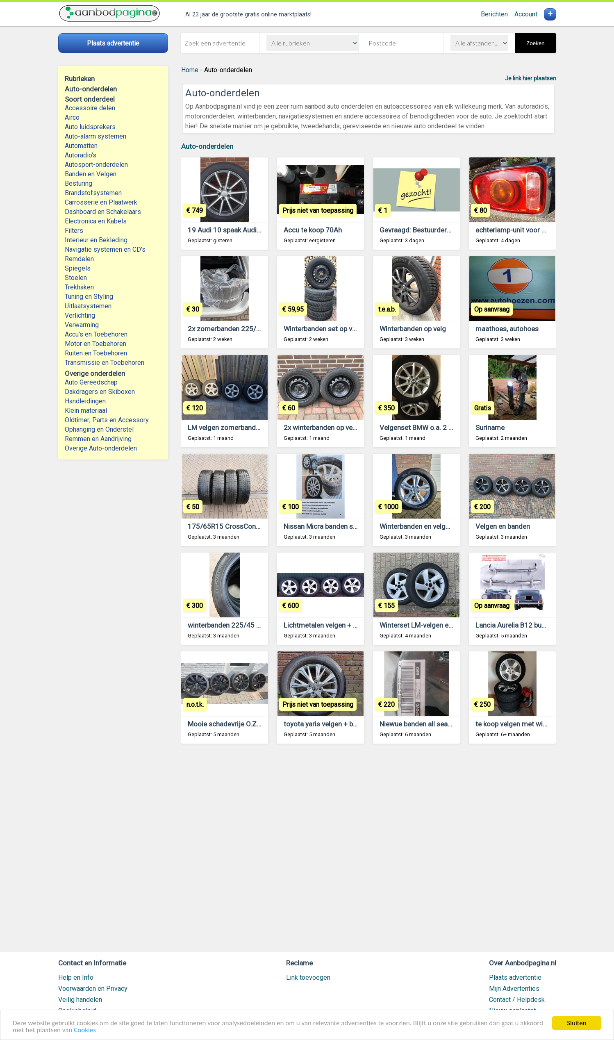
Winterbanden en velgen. (417, 526)
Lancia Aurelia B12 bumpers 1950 (527, 625)
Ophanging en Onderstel (99, 429)
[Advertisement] (368, 851)
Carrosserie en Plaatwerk (101, 202)
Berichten (494, 14)
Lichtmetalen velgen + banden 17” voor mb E (352, 625)
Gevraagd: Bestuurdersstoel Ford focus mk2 (448, 230)
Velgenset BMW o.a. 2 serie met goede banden (451, 427)
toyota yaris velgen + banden (328, 724)
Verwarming (82, 325)
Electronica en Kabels (96, 221)
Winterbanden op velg (413, 329)
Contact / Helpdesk (517, 1000)
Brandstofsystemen (93, 193)
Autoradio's (80, 155)
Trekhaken (79, 287)
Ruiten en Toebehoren (96, 353)
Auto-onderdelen (207, 146)
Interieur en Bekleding (96, 240)
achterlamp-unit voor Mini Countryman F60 (541, 230)
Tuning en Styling (89, 296)
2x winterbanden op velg (321, 427)
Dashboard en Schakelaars (103, 212)
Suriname (490, 427)
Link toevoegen (308, 977)
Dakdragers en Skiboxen (100, 392)
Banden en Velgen (90, 174)
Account (525, 14)
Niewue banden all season (419, 724)
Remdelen (79, 259)
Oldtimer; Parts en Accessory (107, 420)
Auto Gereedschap (91, 382)
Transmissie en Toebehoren (104, 362)
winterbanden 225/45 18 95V (233, 625)
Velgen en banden (502, 526)
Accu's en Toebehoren (96, 334)
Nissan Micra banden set (321, 526)
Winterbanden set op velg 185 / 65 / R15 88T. (353, 329)
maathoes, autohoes (507, 329)
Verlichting (80, 315)
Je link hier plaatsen (530, 78)
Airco (72, 117)
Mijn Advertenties (514, 988)
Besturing (78, 183)
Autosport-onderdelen (96, 164)
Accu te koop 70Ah (313, 230)
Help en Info (75, 977)
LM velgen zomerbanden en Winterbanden (252, 427)
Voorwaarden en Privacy (92, 988)
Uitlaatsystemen (88, 306)
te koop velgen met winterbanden (526, 724)
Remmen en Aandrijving (98, 439)
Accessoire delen (90, 108)
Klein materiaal (86, 410)
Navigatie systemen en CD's (105, 249)
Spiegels (78, 268)
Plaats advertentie (515, 977)
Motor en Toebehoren (95, 344)
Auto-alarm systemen (95, 136)
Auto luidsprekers (90, 127)
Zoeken (535, 43)
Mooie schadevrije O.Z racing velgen (243, 724)
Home (189, 70)
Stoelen (76, 278)
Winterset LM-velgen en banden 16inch (439, 625)
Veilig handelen (80, 1000)
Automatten (81, 146)
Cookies (85, 1030)
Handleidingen (85, 401)
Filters (74, 230)
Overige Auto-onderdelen (101, 448)
